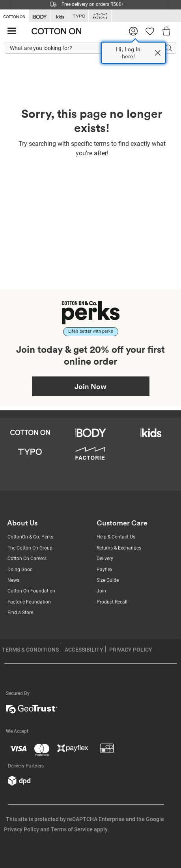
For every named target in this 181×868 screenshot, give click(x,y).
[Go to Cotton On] (14, 15)
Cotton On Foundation (31, 591)
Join (101, 591)
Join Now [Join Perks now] (90, 386)
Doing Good (20, 569)
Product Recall (112, 602)
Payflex (104, 569)
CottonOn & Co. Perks (30, 537)
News (13, 580)
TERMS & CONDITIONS (30, 649)
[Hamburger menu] (12, 31)
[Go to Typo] (78, 15)
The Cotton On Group (29, 548)
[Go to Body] (39, 15)
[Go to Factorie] (100, 15)
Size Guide (108, 580)
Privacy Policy (21, 829)
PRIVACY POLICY (130, 649)
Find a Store (20, 612)
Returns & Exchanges (119, 548)
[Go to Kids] (60, 15)
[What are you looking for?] (90, 48)
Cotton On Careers (27, 558)
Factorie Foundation (29, 602)
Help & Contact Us (116, 537)
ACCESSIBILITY (84, 649)
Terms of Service (72, 829)
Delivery (105, 558)
